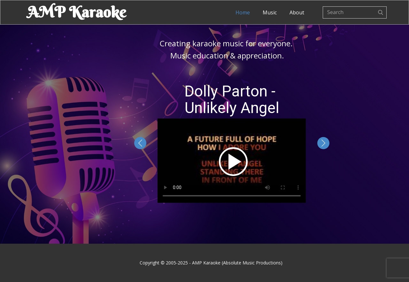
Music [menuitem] (270, 12)
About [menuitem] (296, 12)
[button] (140, 143)
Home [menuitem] (242, 12)
